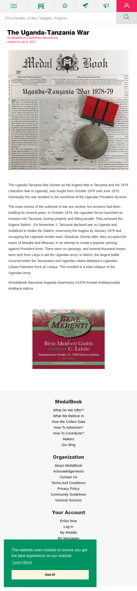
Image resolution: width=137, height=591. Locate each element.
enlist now (68, 521)
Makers (68, 439)
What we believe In (68, 416)
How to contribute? (68, 433)
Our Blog (68, 445)
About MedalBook (68, 465)
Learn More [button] (22, 562)
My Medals (68, 532)
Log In (69, 527)
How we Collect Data (68, 422)
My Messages (68, 538)
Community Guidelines (68, 494)
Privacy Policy (68, 489)
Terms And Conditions (68, 483)
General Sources (68, 500)
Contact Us (68, 477)
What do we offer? (68, 410)
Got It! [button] (50, 575)
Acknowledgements (68, 471)
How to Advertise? (68, 427)
